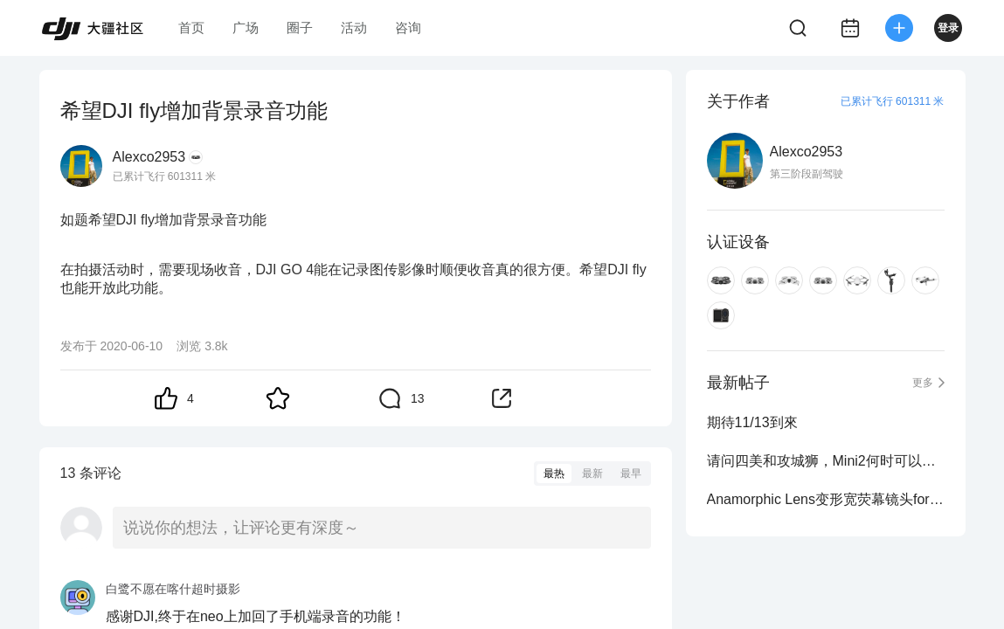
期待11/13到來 (752, 422)
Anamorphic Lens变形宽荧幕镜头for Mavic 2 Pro (826, 499)
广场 (245, 27)
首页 (191, 27)
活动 (354, 27)
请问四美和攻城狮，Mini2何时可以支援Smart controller (826, 460)
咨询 (408, 27)
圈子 (300, 27)
